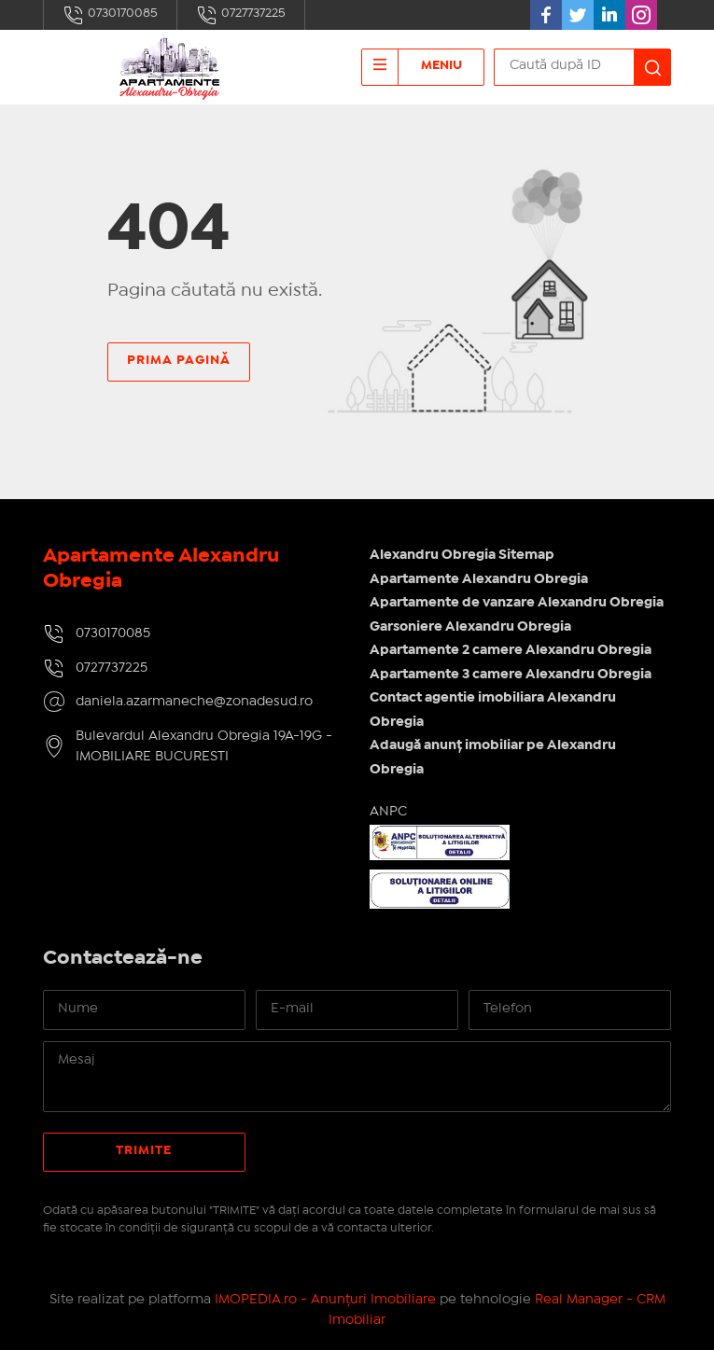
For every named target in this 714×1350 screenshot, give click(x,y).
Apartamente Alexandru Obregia (479, 579)
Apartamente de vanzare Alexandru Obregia (517, 602)
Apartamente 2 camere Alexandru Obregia (510, 650)
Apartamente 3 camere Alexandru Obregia (510, 674)
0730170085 (110, 15)
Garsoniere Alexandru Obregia (470, 627)
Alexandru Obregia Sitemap (462, 555)
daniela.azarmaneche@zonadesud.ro (194, 701)
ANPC (388, 811)
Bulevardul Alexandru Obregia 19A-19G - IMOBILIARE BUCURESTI (204, 747)
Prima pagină (179, 360)
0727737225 (241, 15)
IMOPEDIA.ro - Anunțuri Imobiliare (325, 1299)
